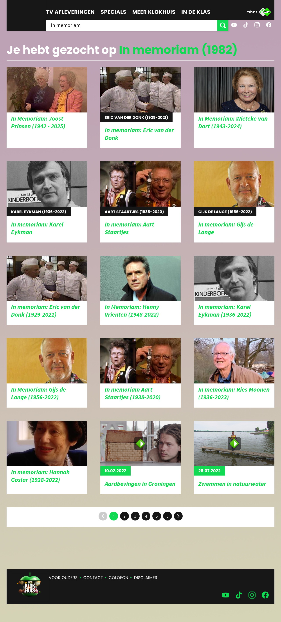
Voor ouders (63, 577)
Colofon (118, 577)
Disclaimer (145, 577)
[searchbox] (131, 25)
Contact (93, 577)
